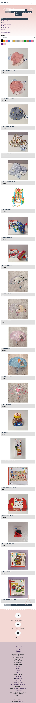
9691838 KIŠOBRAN (6, 404)
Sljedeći (29, 12)
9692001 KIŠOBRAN (6, 348)
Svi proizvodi (4, 19)
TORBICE (3, 29)
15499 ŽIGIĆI (5, 432)
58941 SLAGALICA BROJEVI (8, 460)
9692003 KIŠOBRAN (6, 321)
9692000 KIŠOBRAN (7, 376)
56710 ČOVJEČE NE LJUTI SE (9, 488)
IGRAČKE (4, 31)
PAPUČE (4, 22)
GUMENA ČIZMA (5, 27)
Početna (18, 666)
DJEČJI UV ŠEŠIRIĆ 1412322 (8, 98)
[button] (18, 14)
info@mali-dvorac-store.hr (20, 688)
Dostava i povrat (18, 680)
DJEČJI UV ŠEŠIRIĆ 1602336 (8, 154)
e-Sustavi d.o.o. (21, 701)
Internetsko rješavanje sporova (18, 684)
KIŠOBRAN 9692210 (6, 293)
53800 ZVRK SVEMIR (7, 237)
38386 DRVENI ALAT (7, 209)
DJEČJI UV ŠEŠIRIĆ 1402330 (8, 181)
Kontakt (18, 672)
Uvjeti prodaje (18, 676)
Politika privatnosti (18, 682)
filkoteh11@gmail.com (18, 690)
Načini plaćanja (18, 678)
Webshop (18, 668)
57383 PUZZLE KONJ (7, 571)
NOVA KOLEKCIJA (5, 20)
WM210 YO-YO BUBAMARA (8, 543)
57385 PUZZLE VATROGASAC (9, 599)
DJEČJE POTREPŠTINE (6, 32)
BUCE (2, 26)
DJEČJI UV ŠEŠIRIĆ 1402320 (8, 70)
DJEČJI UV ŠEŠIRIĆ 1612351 (8, 126)
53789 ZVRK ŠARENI (7, 265)
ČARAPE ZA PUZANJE (6, 24)
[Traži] (26, 10)
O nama (18, 670)
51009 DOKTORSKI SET (7, 515)
